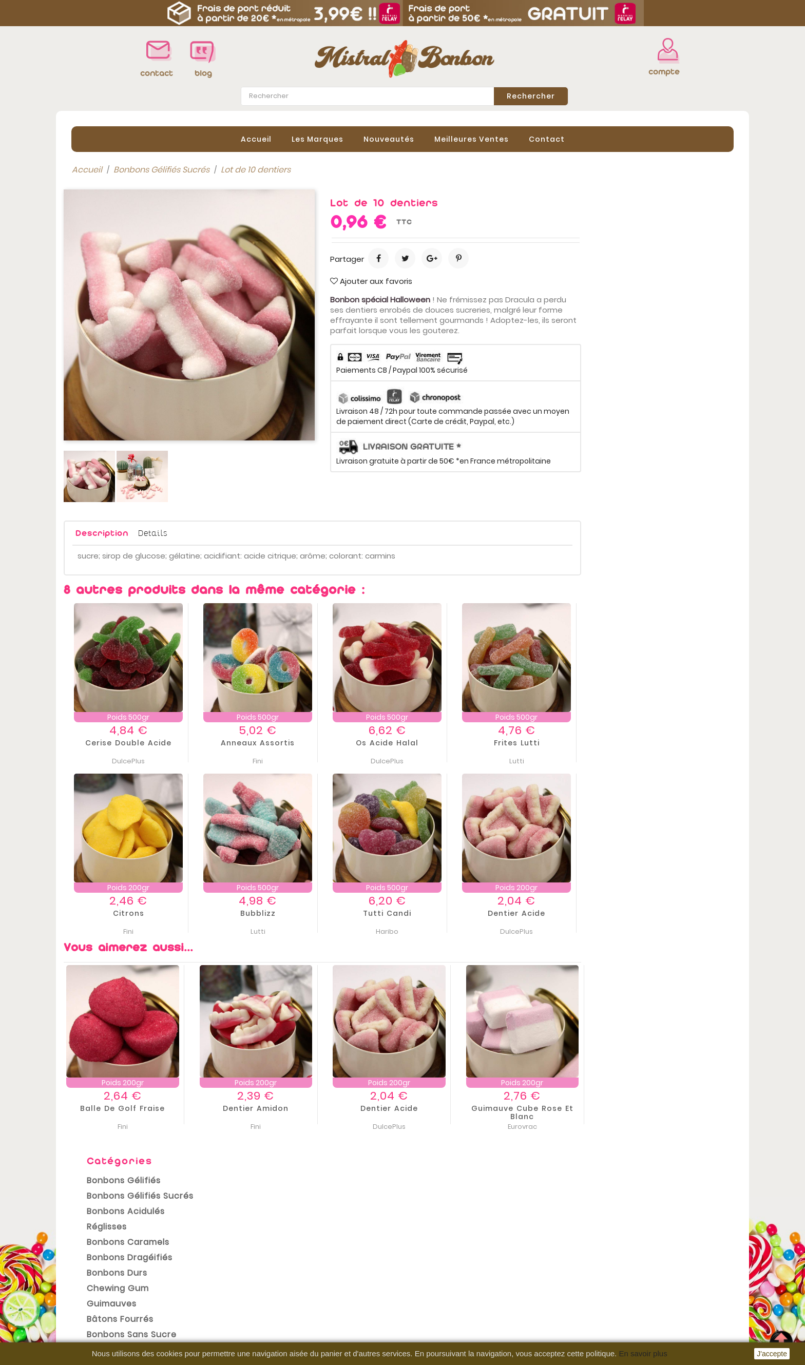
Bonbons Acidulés (118, 250)
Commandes (437, 1271)
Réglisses (99, 266)
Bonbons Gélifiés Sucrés (132, 235)
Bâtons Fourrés (112, 358)
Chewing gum (110, 327)
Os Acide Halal (539, 742)
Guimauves (104, 343)
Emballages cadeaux (125, 420)
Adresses (429, 1302)
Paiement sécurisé (275, 1304)
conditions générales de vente (304, 1205)
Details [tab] (305, 531)
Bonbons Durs (109, 312)
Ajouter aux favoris (524, 280)
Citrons (281, 913)
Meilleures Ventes (471, 138)
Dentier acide (669, 913)
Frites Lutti (669, 742)
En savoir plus (643, 1353)
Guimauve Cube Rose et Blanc (675, 1112)
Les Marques (317, 138)
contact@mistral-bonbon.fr (657, 1312)
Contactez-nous (271, 1319)
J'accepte (772, 1354)
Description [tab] (254, 532)
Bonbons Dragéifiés (122, 296)
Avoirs (422, 1286)
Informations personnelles (464, 1256)
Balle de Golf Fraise (275, 1108)
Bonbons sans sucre (124, 373)
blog (203, 73)
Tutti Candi (539, 913)
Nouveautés (388, 138)
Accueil (256, 138)
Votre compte (440, 1244)
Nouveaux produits (102, 1273)
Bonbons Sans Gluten (126, 404)
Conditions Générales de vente (301, 1288)
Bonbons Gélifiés (116, 219)
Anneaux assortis (410, 742)
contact (156, 73)
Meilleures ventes (99, 1288)
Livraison (255, 1258)
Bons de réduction (447, 1317)
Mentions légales (272, 1273)
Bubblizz (410, 913)
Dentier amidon (408, 1108)
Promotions (87, 1258)
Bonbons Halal (110, 389)
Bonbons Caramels (120, 281)
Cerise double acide (281, 742)
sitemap (254, 1335)
